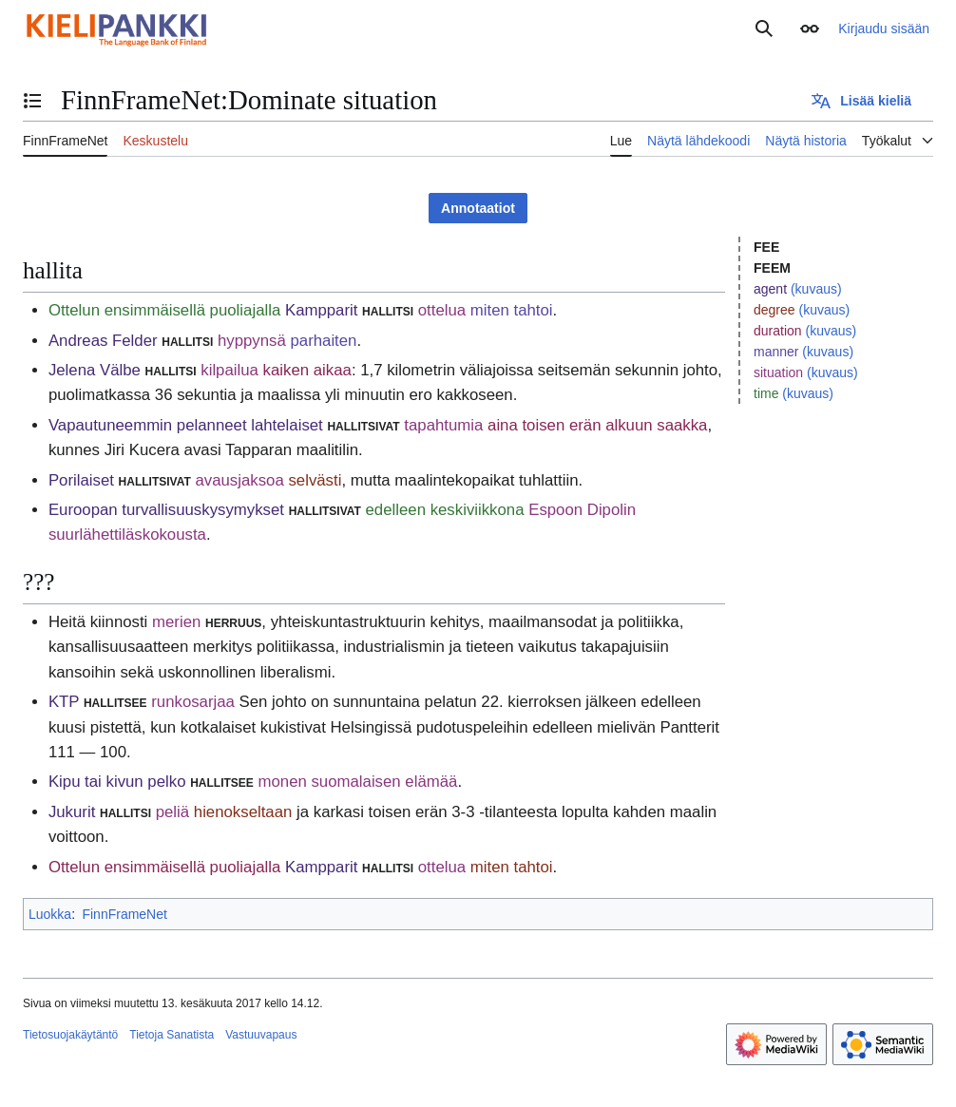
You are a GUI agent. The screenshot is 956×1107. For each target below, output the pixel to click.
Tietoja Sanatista (171, 1034)
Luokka (50, 914)
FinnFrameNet (124, 914)
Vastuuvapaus (260, 1034)
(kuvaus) (816, 288)
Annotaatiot (478, 208)
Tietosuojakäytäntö (70, 1034)
